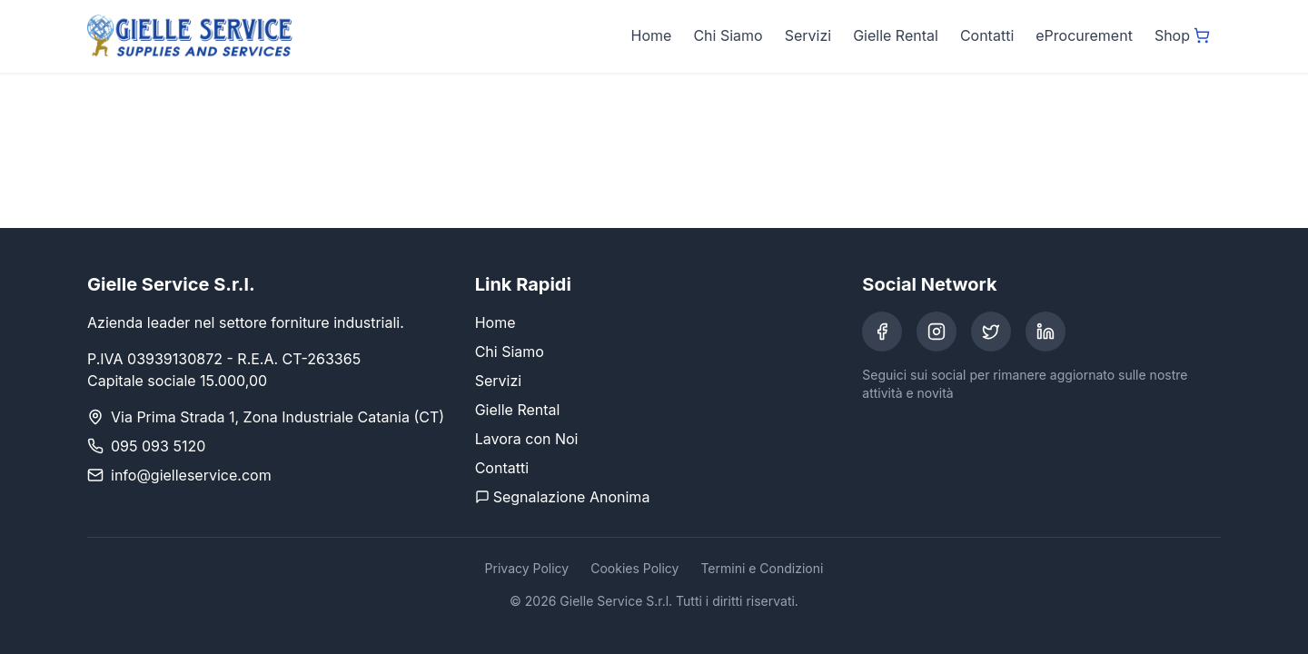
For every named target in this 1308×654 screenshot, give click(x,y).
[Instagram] (936, 332)
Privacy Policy (527, 568)
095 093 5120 (158, 446)
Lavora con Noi (527, 439)
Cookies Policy (634, 568)
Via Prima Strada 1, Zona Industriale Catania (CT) (277, 417)
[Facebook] (882, 332)
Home (651, 35)
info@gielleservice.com (191, 475)
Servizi (808, 35)
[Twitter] (991, 332)
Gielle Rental (895, 35)
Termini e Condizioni (761, 568)
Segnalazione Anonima (562, 497)
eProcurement (1084, 35)
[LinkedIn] (1045, 332)
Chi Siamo (727, 35)
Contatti (987, 35)
